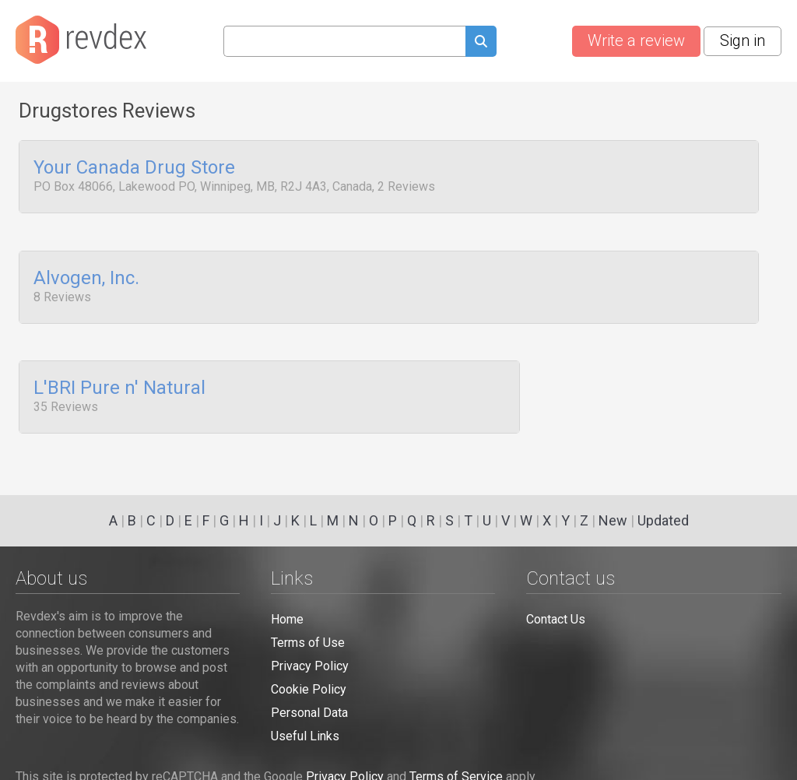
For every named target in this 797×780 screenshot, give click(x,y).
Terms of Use (308, 642)
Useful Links (305, 736)
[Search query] (344, 41)
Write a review (636, 40)
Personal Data (309, 712)
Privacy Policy (310, 666)
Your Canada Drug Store (134, 168)
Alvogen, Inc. (86, 274)
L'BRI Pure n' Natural (119, 380)
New (613, 520)
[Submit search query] (481, 43)
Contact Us (555, 619)
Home (287, 619)
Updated (663, 520)
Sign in (742, 40)
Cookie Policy (308, 689)
